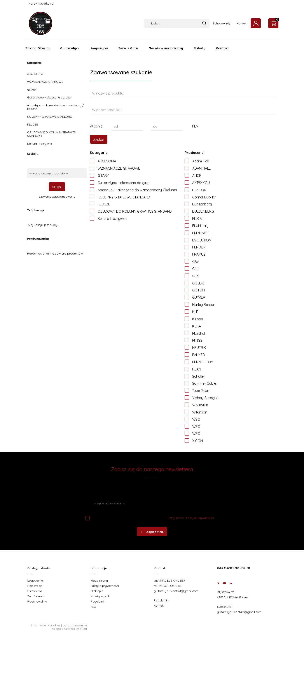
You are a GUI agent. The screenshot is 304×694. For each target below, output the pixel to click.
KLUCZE (32, 124)
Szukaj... (32, 153)
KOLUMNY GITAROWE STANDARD (49, 116)
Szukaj (57, 187)
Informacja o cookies (45, 625)
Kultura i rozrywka (39, 143)
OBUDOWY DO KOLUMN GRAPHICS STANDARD (51, 134)
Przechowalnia (37, 601)
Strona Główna (37, 48)
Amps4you (99, 48)
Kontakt (242, 23)
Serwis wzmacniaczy (166, 48)
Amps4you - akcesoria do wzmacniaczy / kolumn (55, 106)
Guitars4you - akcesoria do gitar (49, 97)
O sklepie (97, 591)
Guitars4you (70, 48)
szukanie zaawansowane (57, 196)
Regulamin (176, 518)
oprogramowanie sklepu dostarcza (69, 626)
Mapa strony (99, 580)
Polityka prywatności (105, 585)
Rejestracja (34, 585)
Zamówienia (35, 596)
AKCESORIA (35, 74)
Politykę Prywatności (200, 518)
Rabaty (199, 48)
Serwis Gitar (128, 48)
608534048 (224, 606)
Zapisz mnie (152, 532)
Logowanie (35, 580)
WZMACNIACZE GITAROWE (45, 81)
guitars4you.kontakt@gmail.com (176, 591)
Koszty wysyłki (100, 596)
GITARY (32, 89)
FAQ (93, 606)
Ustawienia (34, 591)
